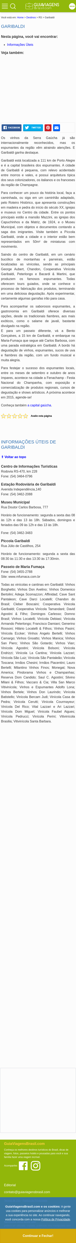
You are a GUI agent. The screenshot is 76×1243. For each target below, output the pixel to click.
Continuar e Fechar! (38, 1236)
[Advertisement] (38, 88)
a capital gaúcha (39, 405)
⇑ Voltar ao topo (13, 457)
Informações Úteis (20, 44)
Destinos (31, 17)
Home (20, 17)
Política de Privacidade (55, 1219)
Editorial (10, 1185)
